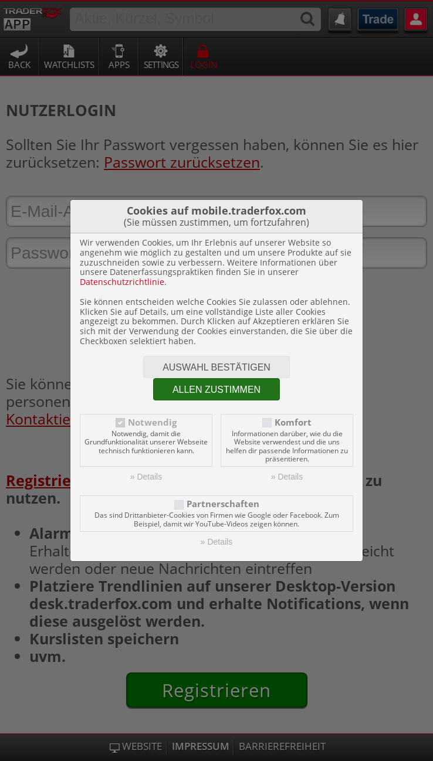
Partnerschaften (223, 504)
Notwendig (152, 422)
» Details (146, 476)
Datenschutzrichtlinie (122, 281)
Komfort (293, 422)
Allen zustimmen (216, 390)
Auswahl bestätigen (216, 367)
